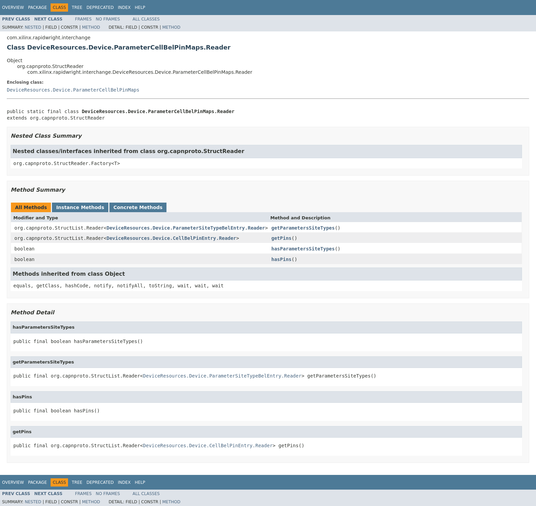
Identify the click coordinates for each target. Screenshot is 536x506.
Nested (33, 27)
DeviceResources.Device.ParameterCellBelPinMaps (73, 90)
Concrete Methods (138, 207)
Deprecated (100, 7)
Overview (13, 7)
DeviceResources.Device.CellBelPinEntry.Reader (171, 238)
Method (91, 27)
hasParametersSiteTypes (303, 248)
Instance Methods (80, 207)
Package (37, 7)
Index (124, 7)
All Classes (146, 19)
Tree (77, 7)
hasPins (281, 259)
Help (140, 7)
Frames (83, 19)
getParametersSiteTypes (303, 228)
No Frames (108, 19)
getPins (281, 238)
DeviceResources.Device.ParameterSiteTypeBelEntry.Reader (186, 228)
